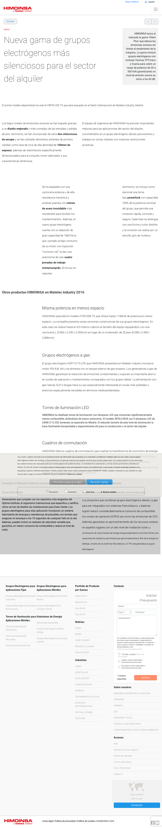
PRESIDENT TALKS (123, 717)
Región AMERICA (132, 2)
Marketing (88, 491)
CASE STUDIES (82, 640)
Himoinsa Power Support (126, 750)
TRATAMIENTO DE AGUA (87, 696)
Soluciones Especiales (47, 622)
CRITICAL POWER (84, 712)
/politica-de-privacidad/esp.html (129, 649)
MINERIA (79, 690)
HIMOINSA (119, 699)
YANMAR (118, 705)
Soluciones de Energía (49, 616)
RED (116, 743)
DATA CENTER (82, 678)
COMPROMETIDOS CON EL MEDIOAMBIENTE (136, 730)
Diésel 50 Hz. (81, 596)
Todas (78, 628)
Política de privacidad (65, 821)
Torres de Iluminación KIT (18, 645)
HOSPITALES (81, 672)
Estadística (70, 491)
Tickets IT (118, 774)
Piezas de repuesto (123, 756)
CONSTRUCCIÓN (83, 684)
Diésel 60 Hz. (81, 602)
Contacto (137, 805)
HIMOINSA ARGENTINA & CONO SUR (132, 693)
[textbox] (124, 612)
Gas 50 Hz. (80, 608)
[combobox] (124, 612)
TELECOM (80, 718)
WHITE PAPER (82, 652)
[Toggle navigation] (155, 9)
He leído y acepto (129, 654)
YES (116, 711)
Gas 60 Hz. (80, 614)
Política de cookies (86, 821)
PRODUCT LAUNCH (84, 646)
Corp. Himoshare (122, 768)
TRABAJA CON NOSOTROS (127, 724)
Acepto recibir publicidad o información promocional (132, 661)
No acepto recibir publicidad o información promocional (133, 667)
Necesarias (52, 491)
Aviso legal (48, 821)
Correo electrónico (123, 762)
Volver (10, 21)
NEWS (78, 634)
